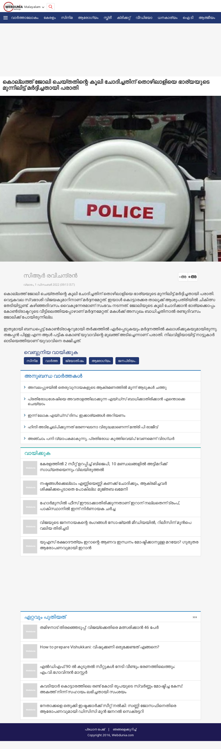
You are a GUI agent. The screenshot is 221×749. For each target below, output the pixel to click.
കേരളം (50, 17)
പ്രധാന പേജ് (95, 729)
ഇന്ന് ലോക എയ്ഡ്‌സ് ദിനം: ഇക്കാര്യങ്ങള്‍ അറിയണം (76, 415)
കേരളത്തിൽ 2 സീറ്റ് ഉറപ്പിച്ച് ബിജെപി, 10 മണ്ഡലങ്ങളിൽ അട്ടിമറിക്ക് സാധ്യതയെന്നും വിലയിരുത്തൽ (103, 466)
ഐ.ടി (188, 17)
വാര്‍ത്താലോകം (24, 17)
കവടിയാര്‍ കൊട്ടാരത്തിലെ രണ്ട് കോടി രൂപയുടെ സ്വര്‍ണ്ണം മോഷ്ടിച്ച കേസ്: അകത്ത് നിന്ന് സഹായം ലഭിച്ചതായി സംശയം (111, 688)
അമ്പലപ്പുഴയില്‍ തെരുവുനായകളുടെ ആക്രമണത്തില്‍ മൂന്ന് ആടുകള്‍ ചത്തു (97, 387)
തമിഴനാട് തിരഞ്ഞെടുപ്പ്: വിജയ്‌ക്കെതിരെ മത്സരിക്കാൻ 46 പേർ (99, 627)
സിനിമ (67, 17)
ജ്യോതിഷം (74, 360)
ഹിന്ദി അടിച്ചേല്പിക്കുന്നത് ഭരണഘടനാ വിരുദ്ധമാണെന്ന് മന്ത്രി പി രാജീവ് (93, 427)
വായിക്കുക (37, 453)
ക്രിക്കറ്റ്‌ (123, 17)
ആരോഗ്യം (88, 17)
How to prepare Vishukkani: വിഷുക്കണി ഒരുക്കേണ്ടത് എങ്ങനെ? (99, 647)
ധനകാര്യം (167, 17)
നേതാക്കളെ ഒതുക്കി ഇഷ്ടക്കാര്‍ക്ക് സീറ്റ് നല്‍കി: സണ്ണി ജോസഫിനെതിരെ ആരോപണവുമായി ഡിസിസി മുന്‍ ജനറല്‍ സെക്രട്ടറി (108, 708)
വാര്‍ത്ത (51, 360)
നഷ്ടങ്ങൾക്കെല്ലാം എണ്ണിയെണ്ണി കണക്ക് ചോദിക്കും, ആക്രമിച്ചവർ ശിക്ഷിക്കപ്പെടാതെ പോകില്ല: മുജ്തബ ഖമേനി (103, 486)
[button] (5, 17)
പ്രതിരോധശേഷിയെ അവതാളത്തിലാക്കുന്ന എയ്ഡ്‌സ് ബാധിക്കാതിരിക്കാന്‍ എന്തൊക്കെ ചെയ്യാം (106, 401)
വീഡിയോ (144, 17)
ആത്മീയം (207, 17)
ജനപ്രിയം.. (127, 360)
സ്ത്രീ (108, 17)
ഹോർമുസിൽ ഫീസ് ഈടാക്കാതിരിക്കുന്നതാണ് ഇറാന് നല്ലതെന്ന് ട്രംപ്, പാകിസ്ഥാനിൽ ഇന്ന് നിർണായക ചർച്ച (110, 505)
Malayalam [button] (33, 7)
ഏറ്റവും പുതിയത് (45, 616)
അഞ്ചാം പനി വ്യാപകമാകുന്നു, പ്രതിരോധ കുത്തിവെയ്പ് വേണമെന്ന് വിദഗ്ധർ (101, 438)
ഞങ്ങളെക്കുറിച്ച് (124, 729)
